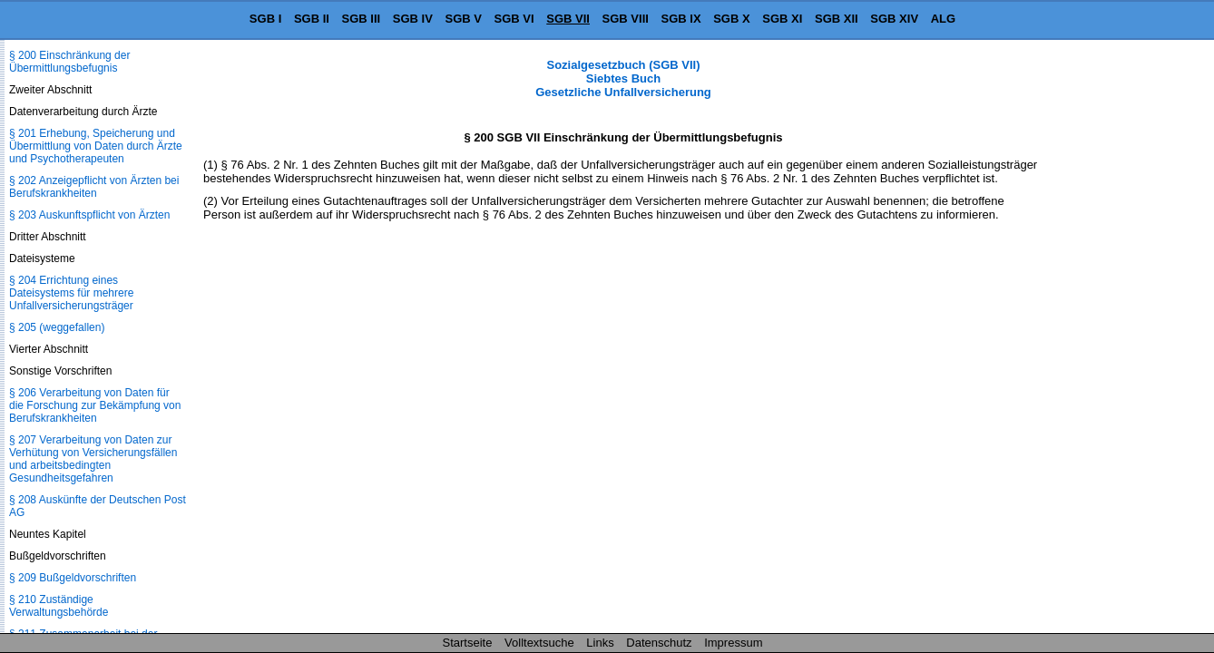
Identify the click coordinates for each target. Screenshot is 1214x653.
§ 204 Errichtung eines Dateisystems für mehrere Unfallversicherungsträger (71, 293)
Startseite (468, 642)
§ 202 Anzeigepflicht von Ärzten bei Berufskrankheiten (94, 187)
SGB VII (568, 18)
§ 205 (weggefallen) (56, 327)
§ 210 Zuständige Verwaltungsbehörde (58, 606)
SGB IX (681, 18)
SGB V (463, 18)
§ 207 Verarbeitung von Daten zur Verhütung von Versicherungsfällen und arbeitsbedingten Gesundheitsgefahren (93, 459)
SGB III (361, 18)
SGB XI (782, 18)
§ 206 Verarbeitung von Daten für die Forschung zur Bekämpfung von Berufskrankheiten (95, 405)
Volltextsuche (539, 642)
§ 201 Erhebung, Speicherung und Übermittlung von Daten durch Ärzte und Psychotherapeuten (95, 146)
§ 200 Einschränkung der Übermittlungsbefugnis (69, 61)
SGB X (731, 18)
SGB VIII (625, 18)
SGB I (265, 18)
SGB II (311, 18)
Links (599, 642)
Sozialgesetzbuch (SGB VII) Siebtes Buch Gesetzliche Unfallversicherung (623, 78)
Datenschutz (658, 642)
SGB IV (413, 18)
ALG (943, 18)
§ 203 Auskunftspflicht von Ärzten (89, 215)
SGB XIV (894, 18)
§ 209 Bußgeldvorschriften (72, 577)
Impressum (733, 642)
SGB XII (836, 18)
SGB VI (514, 18)
